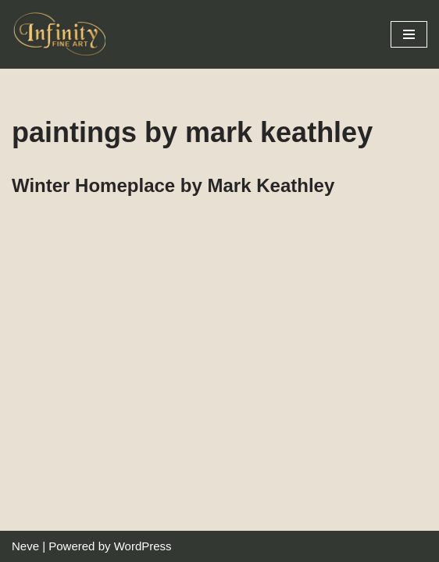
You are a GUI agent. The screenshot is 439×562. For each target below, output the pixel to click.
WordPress (143, 546)
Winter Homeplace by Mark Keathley (173, 185)
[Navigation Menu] (409, 34)
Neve (25, 546)
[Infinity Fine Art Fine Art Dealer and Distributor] (62, 34)
